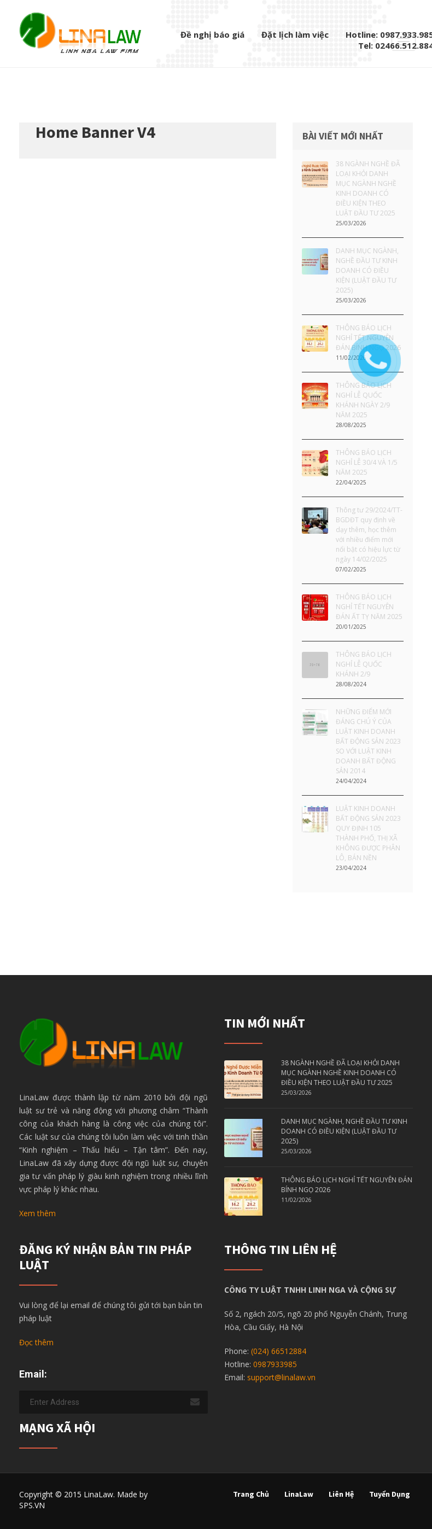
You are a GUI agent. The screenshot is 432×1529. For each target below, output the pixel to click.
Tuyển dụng (389, 1494)
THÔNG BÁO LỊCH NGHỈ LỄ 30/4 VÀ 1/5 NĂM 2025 (367, 462)
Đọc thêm (36, 1342)
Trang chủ (251, 1494)
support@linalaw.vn (281, 1377)
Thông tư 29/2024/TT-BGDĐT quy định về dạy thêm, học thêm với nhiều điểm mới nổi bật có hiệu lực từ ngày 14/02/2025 (369, 534)
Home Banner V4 (95, 131)
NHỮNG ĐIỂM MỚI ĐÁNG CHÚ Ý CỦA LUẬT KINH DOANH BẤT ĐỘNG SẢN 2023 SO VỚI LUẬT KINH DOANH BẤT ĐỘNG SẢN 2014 (368, 741)
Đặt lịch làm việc (295, 34)
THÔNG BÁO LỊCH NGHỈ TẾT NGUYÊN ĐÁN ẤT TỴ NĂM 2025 (369, 606)
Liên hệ (341, 1494)
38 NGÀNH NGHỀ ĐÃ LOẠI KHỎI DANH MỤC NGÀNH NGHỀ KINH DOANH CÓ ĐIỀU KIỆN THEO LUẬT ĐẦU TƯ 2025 (368, 188)
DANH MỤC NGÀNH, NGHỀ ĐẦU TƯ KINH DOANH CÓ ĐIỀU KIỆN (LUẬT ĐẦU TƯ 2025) (367, 270)
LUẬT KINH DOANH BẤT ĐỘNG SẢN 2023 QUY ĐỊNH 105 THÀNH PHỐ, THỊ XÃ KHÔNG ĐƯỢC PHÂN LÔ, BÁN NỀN (368, 833)
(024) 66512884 (278, 1351)
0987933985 (275, 1364)
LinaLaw (298, 1494)
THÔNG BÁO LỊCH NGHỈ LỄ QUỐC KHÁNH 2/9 (364, 664)
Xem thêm (37, 1213)
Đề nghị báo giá (212, 34)
